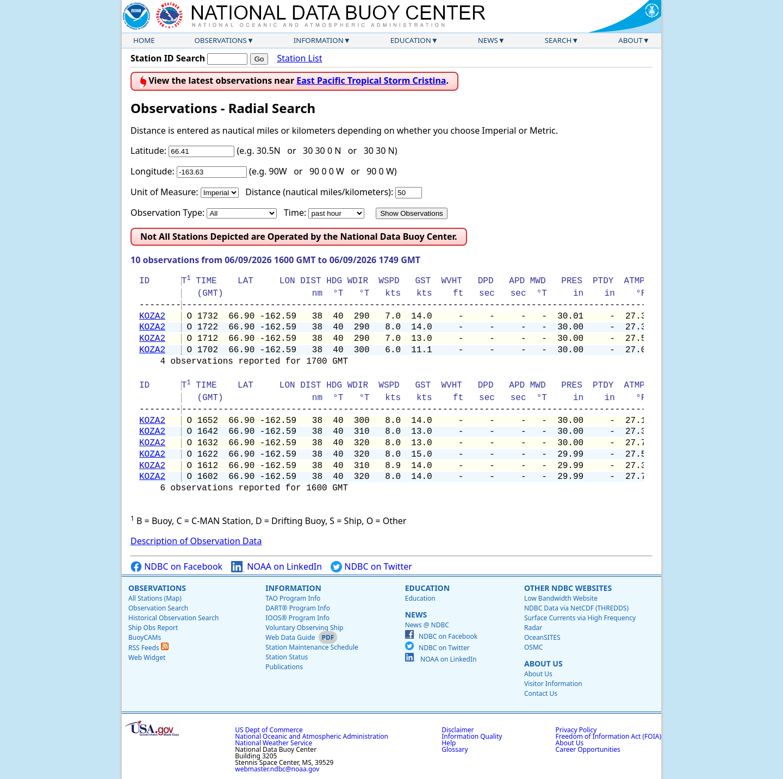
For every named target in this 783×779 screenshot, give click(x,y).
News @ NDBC (427, 625)
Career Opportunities (588, 749)
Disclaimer (458, 729)
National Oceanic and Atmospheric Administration (311, 736)
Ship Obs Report (153, 627)
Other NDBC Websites (568, 588)
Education (410, 40)
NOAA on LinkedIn (276, 566)
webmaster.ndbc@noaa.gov (277, 769)
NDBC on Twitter (371, 566)
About (630, 40)
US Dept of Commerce (269, 729)
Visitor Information (553, 683)
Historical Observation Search (173, 617)
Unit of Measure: (164, 192)
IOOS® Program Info (297, 617)
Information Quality (472, 736)
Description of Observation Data (196, 541)
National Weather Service (273, 742)
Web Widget (146, 657)
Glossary (455, 749)
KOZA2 (152, 316)
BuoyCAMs (144, 637)
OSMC (533, 647)
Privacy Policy (576, 729)
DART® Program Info (297, 608)
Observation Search (158, 608)
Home (144, 40)
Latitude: (148, 151)
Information (319, 40)
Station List (299, 58)
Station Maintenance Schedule (311, 647)
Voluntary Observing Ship (304, 627)
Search (558, 40)
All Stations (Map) (155, 598)
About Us (543, 663)
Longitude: (152, 171)
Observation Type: (167, 213)
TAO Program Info (292, 598)
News (488, 40)
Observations (220, 40)
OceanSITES (542, 637)
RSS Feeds (148, 647)
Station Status (286, 657)
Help (449, 742)
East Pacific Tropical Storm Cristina (371, 80)
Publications (284, 666)
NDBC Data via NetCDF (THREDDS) (576, 608)
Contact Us (540, 693)
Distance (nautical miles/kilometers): (319, 192)
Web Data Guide (290, 637)
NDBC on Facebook (176, 566)
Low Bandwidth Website (561, 598)
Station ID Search (167, 58)
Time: (295, 213)
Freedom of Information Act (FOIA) (608, 736)
